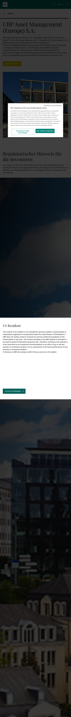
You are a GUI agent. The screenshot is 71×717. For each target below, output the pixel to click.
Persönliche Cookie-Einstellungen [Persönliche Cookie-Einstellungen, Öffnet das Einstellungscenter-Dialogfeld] (23, 132)
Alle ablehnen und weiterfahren (53, 105)
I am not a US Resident (13, 391)
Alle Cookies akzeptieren (45, 131)
